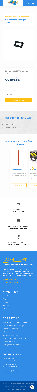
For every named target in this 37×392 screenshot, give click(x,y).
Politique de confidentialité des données (18, 389)
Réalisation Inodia (29, 384)
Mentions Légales (10, 386)
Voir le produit (18, 185)
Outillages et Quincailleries (12, 16)
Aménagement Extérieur (11, 341)
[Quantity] (7, 94)
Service (5, 302)
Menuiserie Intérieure (10, 335)
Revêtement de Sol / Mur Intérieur (15, 338)
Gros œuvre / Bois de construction (15, 322)
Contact (5, 308)
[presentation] (4, 168)
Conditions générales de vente (23, 386)
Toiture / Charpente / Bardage (13, 326)
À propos (6, 305)
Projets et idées (8, 299)
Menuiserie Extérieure (10, 329)
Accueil (5, 296)
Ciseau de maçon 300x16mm (16, 170)
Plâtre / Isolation (9, 332)
